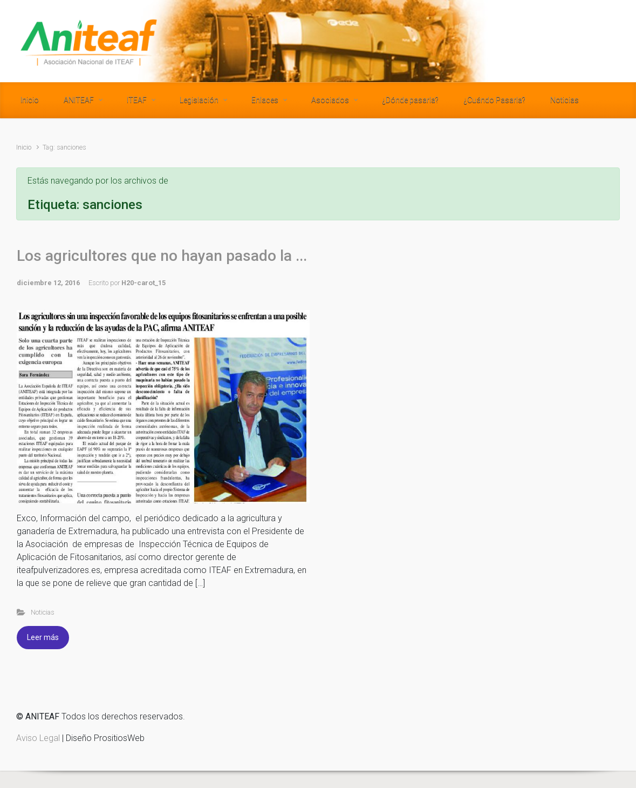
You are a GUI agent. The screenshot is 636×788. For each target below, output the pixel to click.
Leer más (43, 637)
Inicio (23, 147)
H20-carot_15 (143, 283)
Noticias (42, 612)
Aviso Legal (38, 738)
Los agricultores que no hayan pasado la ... (162, 256)
